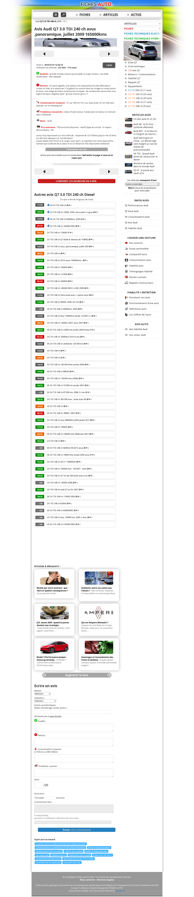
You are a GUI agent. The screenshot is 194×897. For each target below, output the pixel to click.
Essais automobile (139, 248)
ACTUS (136, 14)
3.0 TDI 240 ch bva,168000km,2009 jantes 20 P (68, 420)
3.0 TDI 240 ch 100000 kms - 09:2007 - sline (66, 468)
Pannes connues (137, 277)
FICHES (85, 14)
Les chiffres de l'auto (140, 314)
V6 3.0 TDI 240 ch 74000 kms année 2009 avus (68, 454)
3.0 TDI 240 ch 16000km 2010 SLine (63, 336)
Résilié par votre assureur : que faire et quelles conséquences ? (52, 589)
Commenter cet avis (76, 149)
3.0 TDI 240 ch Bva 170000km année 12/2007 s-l (69, 316)
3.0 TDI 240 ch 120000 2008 (60, 482)
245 (140, 102)
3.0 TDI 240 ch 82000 (56, 503)
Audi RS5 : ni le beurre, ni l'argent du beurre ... (145, 132)
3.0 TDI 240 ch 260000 (57, 281)
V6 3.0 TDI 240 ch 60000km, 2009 (65, 219)
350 (139, 90)
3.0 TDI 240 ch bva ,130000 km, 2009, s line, (67, 517)
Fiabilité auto (136, 265)
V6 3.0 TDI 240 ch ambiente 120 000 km (65, 343)
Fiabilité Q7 (134, 78)
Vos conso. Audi (137, 334)
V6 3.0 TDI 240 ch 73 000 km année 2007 (65, 385)
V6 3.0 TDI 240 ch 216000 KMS (61, 524)
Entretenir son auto (139, 297)
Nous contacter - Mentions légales (97, 879)
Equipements (135, 86)
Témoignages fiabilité (140, 271)
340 (139, 106)
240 (140, 98)
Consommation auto (140, 259)
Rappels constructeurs (141, 282)
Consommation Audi (139, 216)
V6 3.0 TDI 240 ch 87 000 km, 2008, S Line (66, 392)
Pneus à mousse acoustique (99, 848)
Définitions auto (137, 308)
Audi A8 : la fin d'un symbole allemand (143, 126)
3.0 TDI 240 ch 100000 (57, 267)
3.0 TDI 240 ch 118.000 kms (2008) (62, 378)
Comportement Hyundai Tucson (48, 859)
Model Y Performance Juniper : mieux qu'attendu (52, 658)
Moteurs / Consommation (141, 74)
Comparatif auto (138, 254)
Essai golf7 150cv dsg (72, 863)
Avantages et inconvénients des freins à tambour (97, 658)
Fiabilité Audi (135, 228)
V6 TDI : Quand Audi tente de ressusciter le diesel (145, 156)
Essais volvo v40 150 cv (102, 855)
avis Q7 (134, 70)
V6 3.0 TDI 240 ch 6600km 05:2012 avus (65, 448)
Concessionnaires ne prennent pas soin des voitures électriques (60, 848)
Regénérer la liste (76, 675)
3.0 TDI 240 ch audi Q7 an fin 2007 (63, 489)
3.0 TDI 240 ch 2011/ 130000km (61, 461)
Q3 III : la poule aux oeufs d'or (143, 172)
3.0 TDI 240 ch (53, 253)
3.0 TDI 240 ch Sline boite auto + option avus (67, 295)
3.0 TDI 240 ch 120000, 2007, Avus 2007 (65, 322)
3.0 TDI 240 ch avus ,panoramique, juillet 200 (67, 246)
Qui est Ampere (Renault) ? (94, 622)
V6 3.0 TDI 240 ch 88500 (58, 371)
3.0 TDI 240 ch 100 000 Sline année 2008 (65, 364)
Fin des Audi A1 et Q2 (144, 118)
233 (140, 94)
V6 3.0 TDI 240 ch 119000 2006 (61, 496)
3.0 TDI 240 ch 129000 (57, 232)
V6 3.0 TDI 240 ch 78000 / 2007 (61, 413)
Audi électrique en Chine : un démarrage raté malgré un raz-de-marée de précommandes (145, 143)
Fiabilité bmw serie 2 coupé (79, 855)
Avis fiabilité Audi (138, 329)
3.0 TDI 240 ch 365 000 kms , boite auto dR (66, 399)
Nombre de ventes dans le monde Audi (143, 165)
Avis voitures (136, 242)
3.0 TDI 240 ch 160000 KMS (62, 226)
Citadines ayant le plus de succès (49, 851)
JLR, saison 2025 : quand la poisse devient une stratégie (53, 624)
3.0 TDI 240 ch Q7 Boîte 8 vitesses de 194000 (67, 239)
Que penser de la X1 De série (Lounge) (78, 859)
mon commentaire (77, 829)
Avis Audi (132, 222)
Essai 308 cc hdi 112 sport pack (48, 863)
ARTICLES (110, 14)
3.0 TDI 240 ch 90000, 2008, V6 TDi (63, 302)
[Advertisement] (76, 546)
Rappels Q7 (134, 82)
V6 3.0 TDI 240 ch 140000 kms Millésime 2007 (68, 434)
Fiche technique (136, 66)
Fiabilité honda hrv (59, 855)
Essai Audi (133, 211)
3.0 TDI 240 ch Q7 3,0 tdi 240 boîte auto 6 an (67, 475)
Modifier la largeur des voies (96, 851)
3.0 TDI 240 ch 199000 (57, 427)
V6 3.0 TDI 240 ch (58, 205)
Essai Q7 (132, 62)
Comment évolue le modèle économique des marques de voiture (60, 844)
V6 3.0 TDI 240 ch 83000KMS (60, 510)
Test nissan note (42, 855)
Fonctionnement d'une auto (144, 303)
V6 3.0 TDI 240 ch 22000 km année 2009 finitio (68, 329)
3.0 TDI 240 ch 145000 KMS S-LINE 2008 (65, 288)
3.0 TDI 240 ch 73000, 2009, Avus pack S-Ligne (71, 212)
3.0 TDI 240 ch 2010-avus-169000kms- (64, 260)
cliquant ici (120, 890)
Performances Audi (138, 205)
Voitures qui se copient (73, 851)
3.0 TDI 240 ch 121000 (57, 274)
